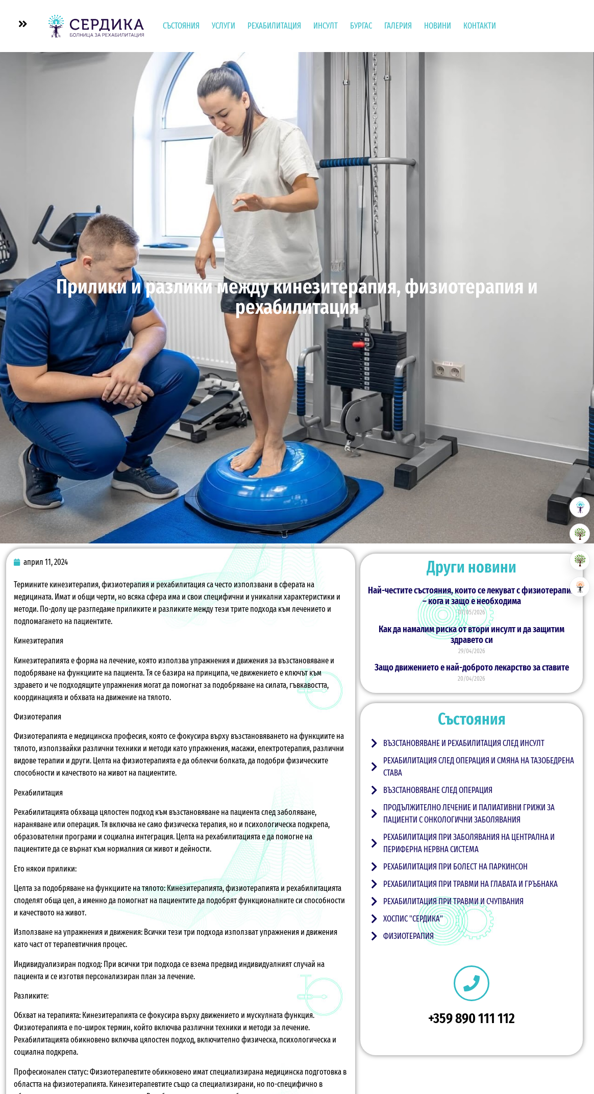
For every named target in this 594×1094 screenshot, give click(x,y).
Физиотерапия (37, 717)
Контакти (479, 26)
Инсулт (325, 26)
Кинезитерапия (38, 640)
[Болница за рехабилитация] (580, 507)
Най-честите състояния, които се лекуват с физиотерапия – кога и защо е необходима (471, 596)
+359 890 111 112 (471, 1018)
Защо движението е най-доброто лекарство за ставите (472, 667)
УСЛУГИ (223, 26)
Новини (437, 26)
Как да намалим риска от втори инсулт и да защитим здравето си (471, 635)
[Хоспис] (580, 560)
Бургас (361, 26)
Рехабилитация (274, 26)
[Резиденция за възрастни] (580, 534)
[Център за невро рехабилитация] (580, 587)
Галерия (398, 26)
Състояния (181, 26)
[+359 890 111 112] (471, 983)
